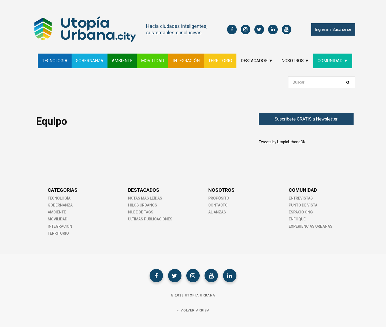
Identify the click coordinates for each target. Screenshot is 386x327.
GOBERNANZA (89, 60)
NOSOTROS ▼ (295, 60)
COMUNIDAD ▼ (333, 60)
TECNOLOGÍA (54, 60)
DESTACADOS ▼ (257, 60)
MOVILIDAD (152, 60)
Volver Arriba (193, 311)
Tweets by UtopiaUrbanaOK (282, 142)
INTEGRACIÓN (186, 60)
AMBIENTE (122, 60)
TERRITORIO (220, 60)
